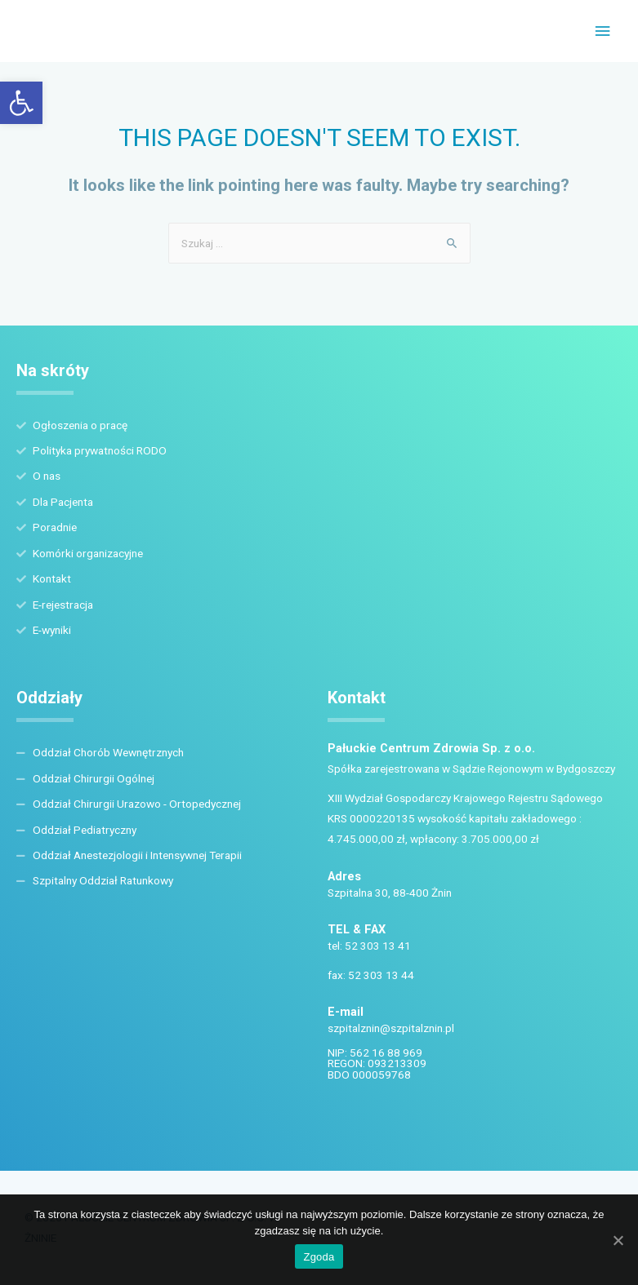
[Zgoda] (617, 1240)
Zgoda (318, 1257)
